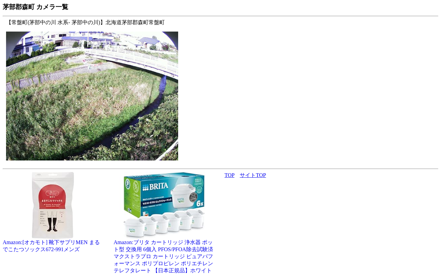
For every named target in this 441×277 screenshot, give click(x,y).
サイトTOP (253, 175)
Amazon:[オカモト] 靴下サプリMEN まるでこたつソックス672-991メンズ (53, 243)
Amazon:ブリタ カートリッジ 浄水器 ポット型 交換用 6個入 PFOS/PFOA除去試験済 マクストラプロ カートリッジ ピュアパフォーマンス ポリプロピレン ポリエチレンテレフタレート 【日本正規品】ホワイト (164, 253)
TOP (229, 175)
